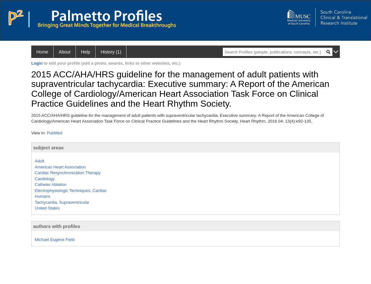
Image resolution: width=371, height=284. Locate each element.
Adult (39, 161)
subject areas (48, 147)
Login (36, 63)
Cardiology (45, 178)
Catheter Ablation (51, 184)
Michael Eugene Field (55, 239)
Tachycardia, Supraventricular (62, 202)
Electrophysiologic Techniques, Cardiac (71, 190)
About (64, 51)
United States (47, 208)
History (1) (111, 51)
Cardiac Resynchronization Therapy (67, 172)
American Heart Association (60, 167)
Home (42, 51)
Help (85, 51)
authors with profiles (56, 226)
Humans (42, 196)
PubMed (54, 133)
